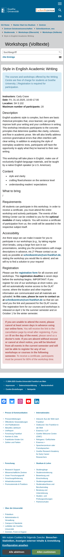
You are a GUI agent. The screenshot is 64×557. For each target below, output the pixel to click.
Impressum (10, 385)
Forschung (10, 463)
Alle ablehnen (16, 552)
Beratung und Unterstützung (42, 491)
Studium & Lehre (43, 463)
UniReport (9, 431)
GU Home (5, 25)
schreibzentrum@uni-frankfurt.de (23, 300)
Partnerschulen (42, 502)
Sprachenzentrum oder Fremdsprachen (45, 446)
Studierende (9, 32)
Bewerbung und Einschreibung (42, 476)
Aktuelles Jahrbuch (13, 428)
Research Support (12, 470)
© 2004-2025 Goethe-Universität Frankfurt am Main (26, 381)
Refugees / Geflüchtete (45, 439)
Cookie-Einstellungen (14, 389)
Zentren (42, 25)
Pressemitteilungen (13, 419)
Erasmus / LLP (42, 431)
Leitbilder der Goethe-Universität (14, 527)
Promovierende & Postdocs (16, 484)
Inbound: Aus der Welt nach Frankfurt (47, 420)
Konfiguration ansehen (15, 545)
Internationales (42, 413)
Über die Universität (14, 508)
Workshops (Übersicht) (28, 32)
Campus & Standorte (13, 523)
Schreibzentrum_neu (45, 29)
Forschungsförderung (14, 478)
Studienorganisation (44, 481)
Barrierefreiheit (47, 385)
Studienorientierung (44, 472)
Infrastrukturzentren (13, 481)
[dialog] (32, 545)
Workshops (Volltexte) (52, 32)
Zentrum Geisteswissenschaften (18, 29)
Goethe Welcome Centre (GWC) (46, 435)
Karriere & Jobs (11, 436)
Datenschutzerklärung (28, 385)
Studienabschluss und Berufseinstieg (45, 485)
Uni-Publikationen (12, 425)
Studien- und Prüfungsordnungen (44, 497)
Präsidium (9, 514)
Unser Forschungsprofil (14, 475)
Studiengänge (42, 470)
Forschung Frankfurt (13, 434)
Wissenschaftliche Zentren (16, 472)
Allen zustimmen (46, 552)
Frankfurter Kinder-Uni (14, 439)
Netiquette (31, 389)
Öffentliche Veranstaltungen (16, 422)
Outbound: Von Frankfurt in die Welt (47, 426)
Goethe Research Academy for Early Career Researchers (47, 454)
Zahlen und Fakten (13, 442)
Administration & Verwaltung (12, 518)
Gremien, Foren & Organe (15, 532)
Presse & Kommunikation (16, 413)
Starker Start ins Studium (24, 25)
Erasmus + (40, 442)
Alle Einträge (9, 57)
